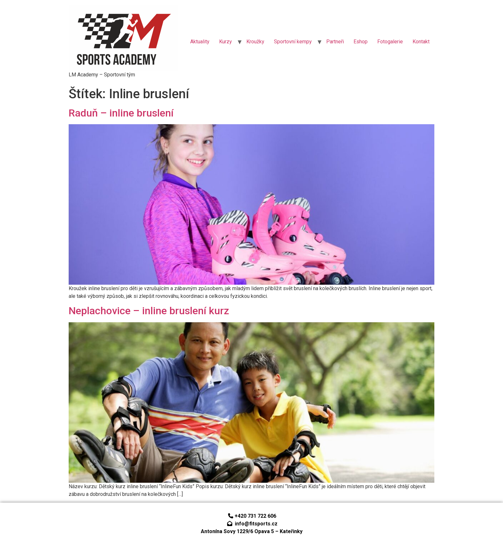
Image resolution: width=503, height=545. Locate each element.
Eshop (361, 42)
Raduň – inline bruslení (121, 113)
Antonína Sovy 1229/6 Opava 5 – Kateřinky (252, 531)
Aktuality (199, 42)
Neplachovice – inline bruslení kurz (149, 311)
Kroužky (255, 42)
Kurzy (225, 42)
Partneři (335, 42)
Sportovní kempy (293, 42)
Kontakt (421, 42)
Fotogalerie (390, 42)
